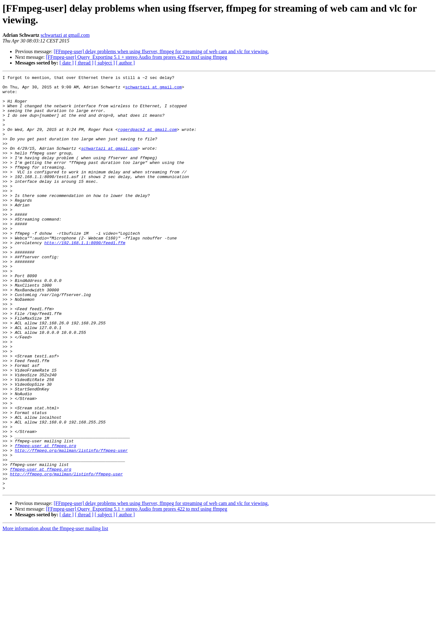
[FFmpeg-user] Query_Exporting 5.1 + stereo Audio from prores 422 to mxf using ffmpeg (136, 57)
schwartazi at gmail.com (65, 35)
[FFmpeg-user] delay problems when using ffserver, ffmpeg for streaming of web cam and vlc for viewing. (161, 51)
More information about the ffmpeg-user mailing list (55, 611)
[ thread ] (84, 62)
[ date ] (66, 62)
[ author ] (125, 62)
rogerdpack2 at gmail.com (147, 140)
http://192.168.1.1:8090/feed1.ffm (84, 276)
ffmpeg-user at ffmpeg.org (45, 520)
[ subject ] (105, 62)
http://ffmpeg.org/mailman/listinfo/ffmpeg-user (71, 526)
